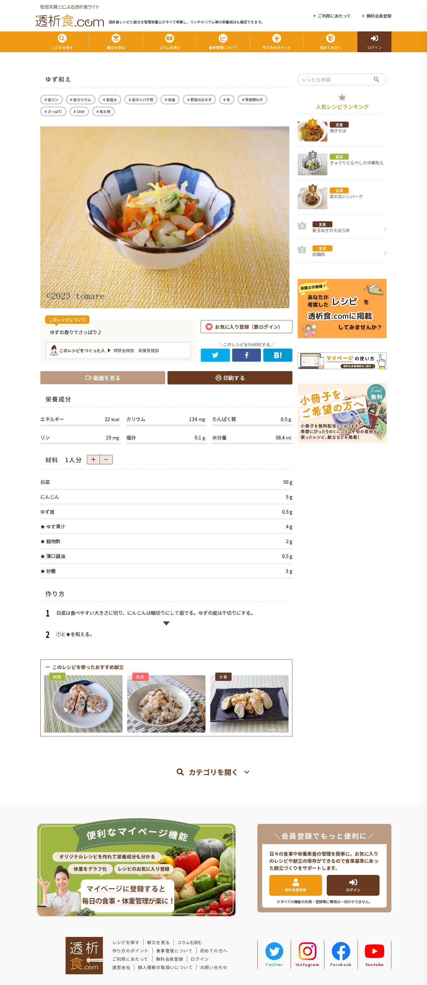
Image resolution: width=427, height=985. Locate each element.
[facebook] (246, 355)
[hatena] (277, 355)
